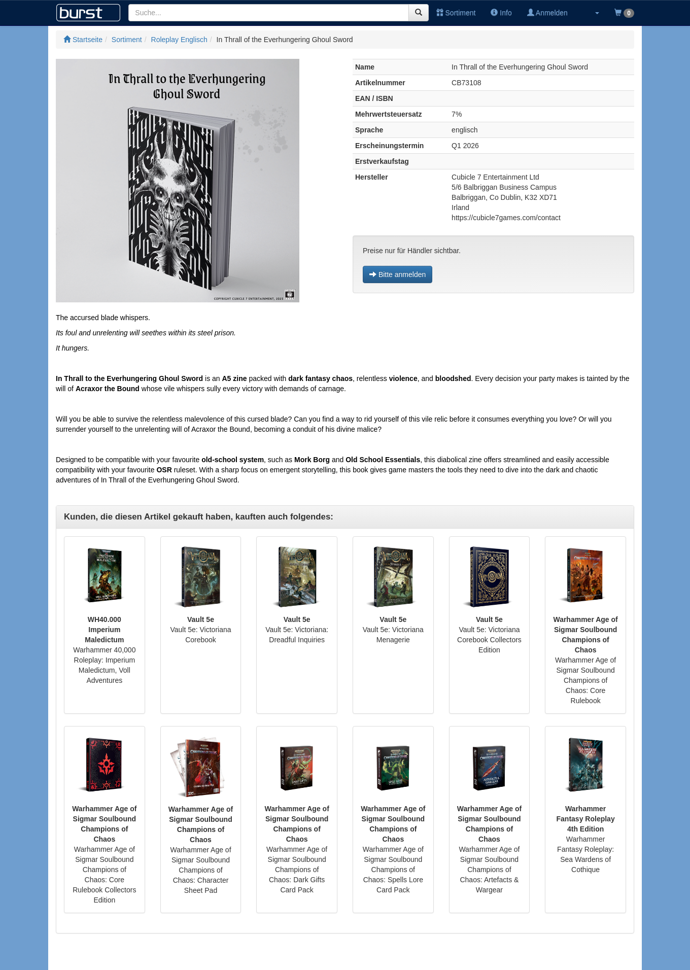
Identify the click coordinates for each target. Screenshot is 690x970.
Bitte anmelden (397, 274)
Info (501, 13)
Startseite (82, 40)
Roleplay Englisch (179, 40)
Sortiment (456, 13)
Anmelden (547, 13)
